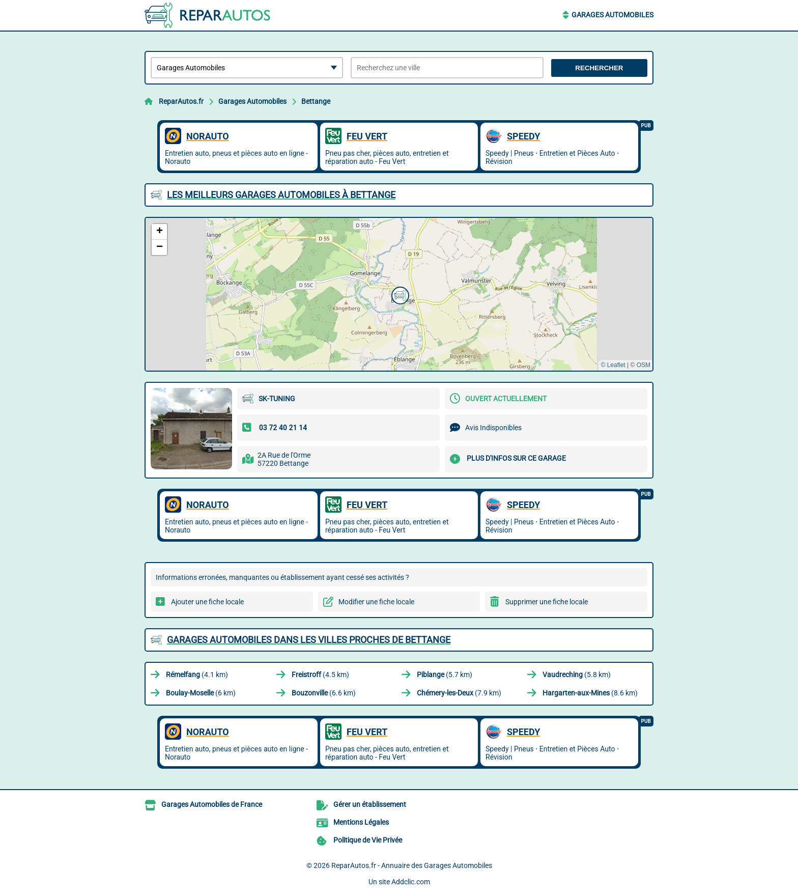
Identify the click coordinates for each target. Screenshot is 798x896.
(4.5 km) (320, 674)
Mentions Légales (361, 822)
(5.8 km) (577, 674)
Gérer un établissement (369, 804)
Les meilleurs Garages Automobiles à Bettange (281, 194)
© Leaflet (613, 365)
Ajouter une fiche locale (207, 602)
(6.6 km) (324, 693)
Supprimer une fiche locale (546, 602)
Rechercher (599, 68)
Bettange (315, 101)
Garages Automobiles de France (211, 804)
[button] (399, 294)
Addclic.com (410, 882)
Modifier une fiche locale (376, 602)
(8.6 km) (590, 693)
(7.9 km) (459, 693)
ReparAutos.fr (181, 101)
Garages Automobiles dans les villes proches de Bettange (308, 639)
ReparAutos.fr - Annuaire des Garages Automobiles (411, 865)
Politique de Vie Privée (367, 840)
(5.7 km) (444, 674)
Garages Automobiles (612, 15)
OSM (643, 365)
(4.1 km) (197, 674)
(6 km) (201, 693)
